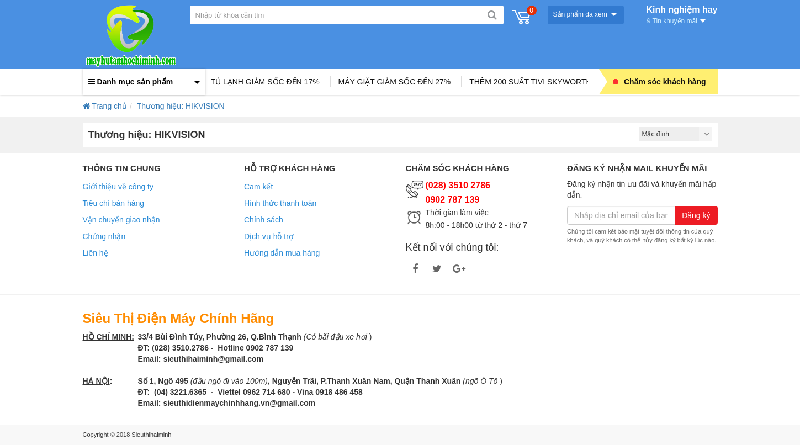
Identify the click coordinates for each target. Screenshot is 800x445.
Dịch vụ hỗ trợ (269, 236)
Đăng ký (696, 215)
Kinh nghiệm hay (682, 14)
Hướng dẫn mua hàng (282, 252)
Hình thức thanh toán (280, 203)
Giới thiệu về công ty (118, 186)
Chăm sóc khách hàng (659, 81)
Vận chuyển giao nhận (121, 219)
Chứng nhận (104, 236)
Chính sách (263, 219)
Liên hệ (95, 252)
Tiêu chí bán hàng (114, 203)
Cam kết (258, 186)
